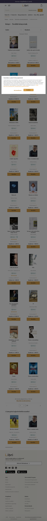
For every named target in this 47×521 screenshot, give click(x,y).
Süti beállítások (17, 90)
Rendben (28, 89)
